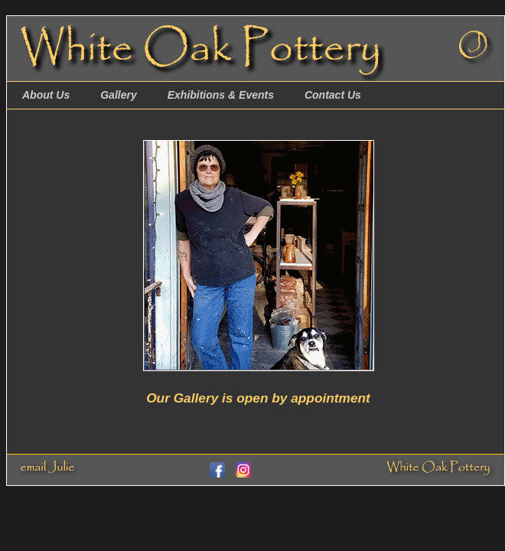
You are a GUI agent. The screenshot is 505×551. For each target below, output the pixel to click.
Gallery (118, 95)
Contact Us (333, 95)
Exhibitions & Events (221, 95)
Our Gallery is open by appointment (258, 398)
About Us (46, 95)
